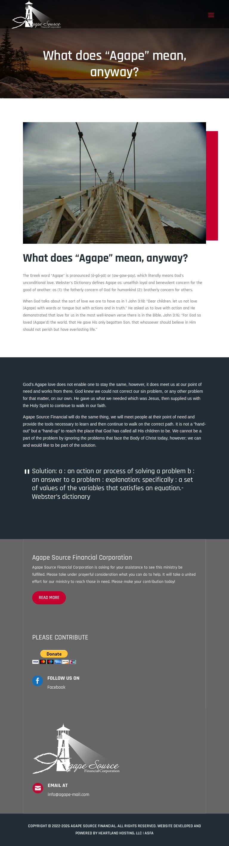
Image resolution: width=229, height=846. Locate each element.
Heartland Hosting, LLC (120, 833)
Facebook (56, 687)
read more (49, 597)
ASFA (149, 833)
